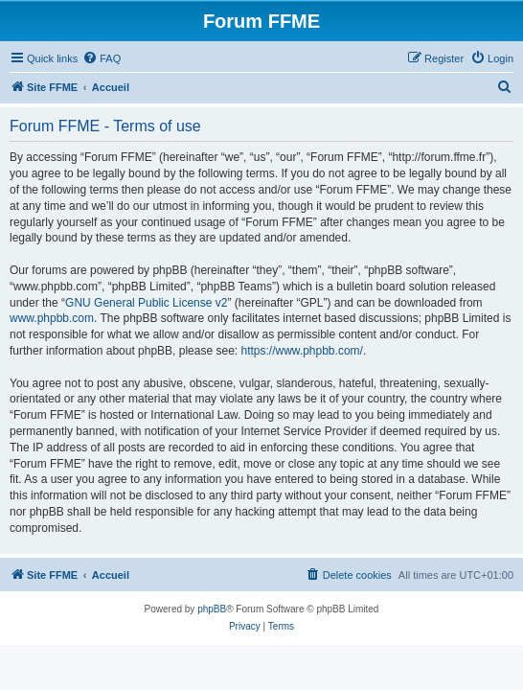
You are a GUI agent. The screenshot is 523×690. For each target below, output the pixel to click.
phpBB (211, 609)
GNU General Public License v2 (146, 303)
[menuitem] (101, 58)
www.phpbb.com (52, 318)
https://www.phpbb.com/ (301, 350)
